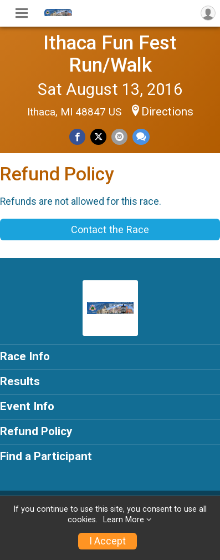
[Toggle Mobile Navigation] (21, 13)
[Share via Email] (119, 137)
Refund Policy (36, 431)
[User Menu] (208, 13)
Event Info (27, 406)
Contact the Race (110, 229)
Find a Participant (46, 456)
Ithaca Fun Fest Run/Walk (110, 54)
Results (20, 381)
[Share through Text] (141, 137)
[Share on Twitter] (98, 137)
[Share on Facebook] (77, 137)
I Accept (107, 541)
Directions (167, 111)
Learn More (123, 519)
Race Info (25, 356)
